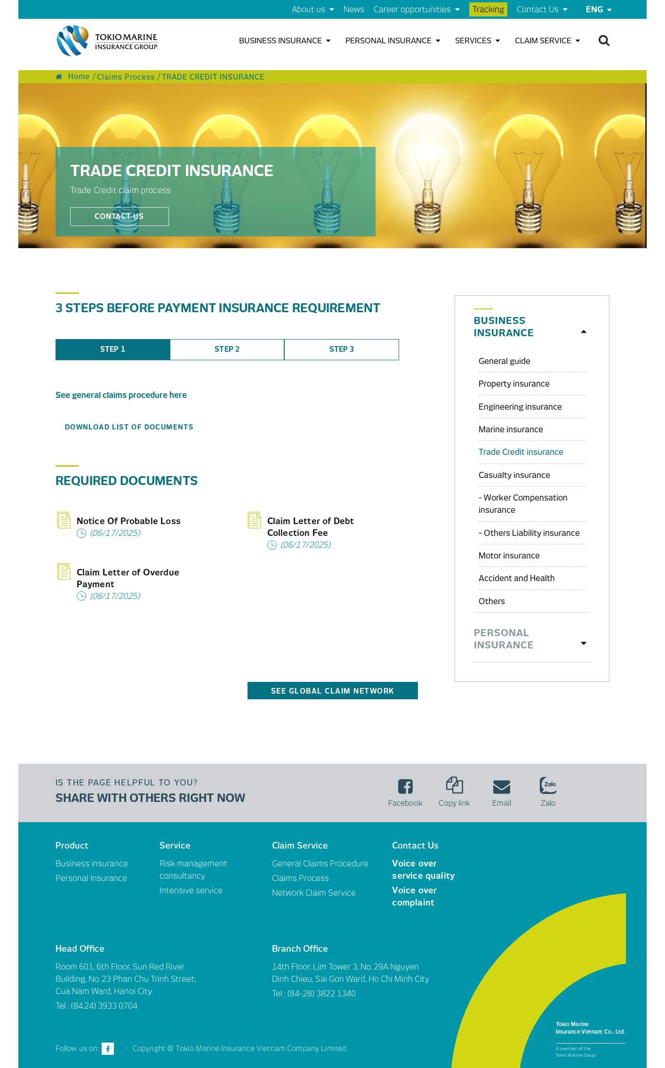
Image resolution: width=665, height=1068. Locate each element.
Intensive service (191, 890)
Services (477, 40)
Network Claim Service (314, 893)
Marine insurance (511, 429)
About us (313, 9)
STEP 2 (227, 349)
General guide (504, 361)
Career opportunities (417, 9)
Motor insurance (509, 555)
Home (73, 77)
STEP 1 (112, 349)
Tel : (280, 993)
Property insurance (514, 383)
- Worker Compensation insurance (523, 504)
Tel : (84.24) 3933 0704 (96, 1006)
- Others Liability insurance (529, 533)
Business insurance (284, 40)
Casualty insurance (514, 475)
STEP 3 (341, 349)
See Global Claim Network (332, 691)
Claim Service (547, 40)
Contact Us (542, 9)
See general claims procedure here (121, 395)
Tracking (488, 9)
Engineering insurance (520, 407)
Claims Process (300, 878)
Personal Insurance (392, 40)
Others (492, 601)
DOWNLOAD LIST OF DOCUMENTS (129, 427)
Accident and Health (517, 578)
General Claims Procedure (320, 863)
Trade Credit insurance (521, 452)
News (354, 9)
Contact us (119, 216)
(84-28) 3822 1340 (322, 993)
